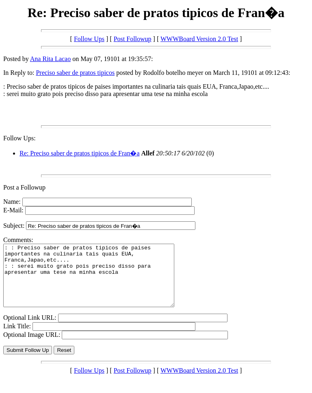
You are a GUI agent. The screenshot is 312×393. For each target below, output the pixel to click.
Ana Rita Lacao (50, 58)
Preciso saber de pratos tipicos (75, 72)
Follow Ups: (19, 138)
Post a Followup (24, 187)
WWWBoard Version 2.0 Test (199, 38)
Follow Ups (89, 38)
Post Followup (133, 38)
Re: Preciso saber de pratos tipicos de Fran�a (79, 153)
